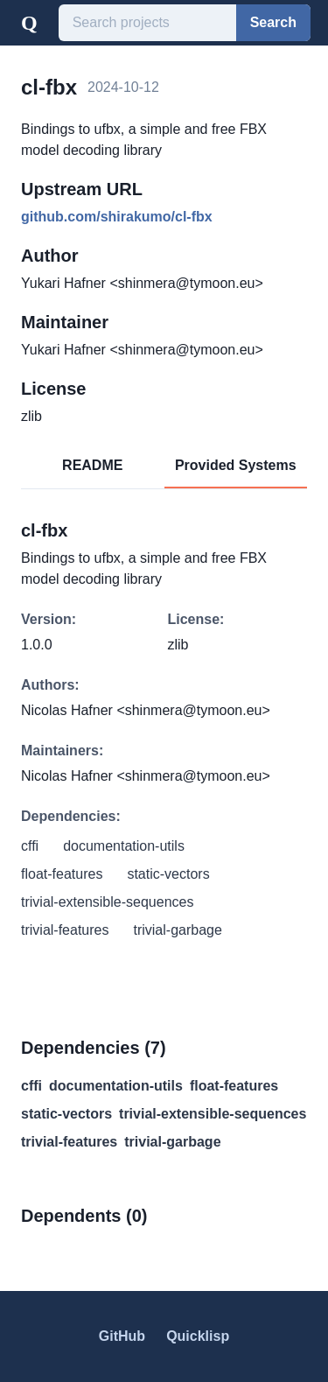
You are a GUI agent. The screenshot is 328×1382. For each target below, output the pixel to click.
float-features (234, 1085)
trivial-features (69, 1141)
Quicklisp (197, 1336)
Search (273, 22)
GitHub (122, 1336)
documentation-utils (116, 1085)
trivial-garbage (172, 1141)
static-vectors (66, 1113)
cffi (31, 1085)
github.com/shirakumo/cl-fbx (117, 216)
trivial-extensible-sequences (212, 1113)
